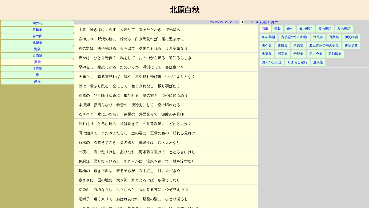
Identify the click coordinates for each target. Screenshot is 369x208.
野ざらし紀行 (297, 62)
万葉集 (334, 37)
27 (222, 22)
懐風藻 (318, 37)
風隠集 (37, 42)
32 (246, 22)
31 (241, 22)
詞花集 (283, 54)
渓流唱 (37, 68)
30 (236, 22)
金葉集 (267, 54)
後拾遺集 (351, 45)
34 (256, 22)
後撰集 (283, 45)
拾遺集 (298, 45)
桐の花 (37, 23)
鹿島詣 (318, 62)
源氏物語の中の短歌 (324, 45)
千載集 (298, 54)
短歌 (265, 29)
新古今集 (315, 54)
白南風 (37, 55)
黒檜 (37, 81)
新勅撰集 (334, 54)
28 (227, 22)
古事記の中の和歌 (294, 37)
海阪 (37, 49)
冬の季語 (268, 37)
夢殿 (37, 62)
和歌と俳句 (269, 22)
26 (217, 22)
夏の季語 (325, 29)
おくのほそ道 (272, 62)
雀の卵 (37, 36)
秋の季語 (344, 29)
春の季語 (306, 29)
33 (251, 22)
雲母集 (37, 30)
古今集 (267, 45)
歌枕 (277, 29)
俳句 (290, 29)
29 (231, 22)
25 (212, 22)
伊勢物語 (351, 37)
